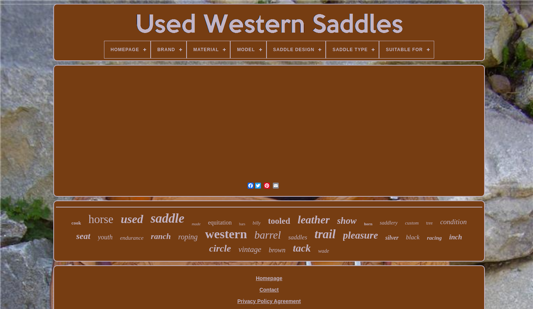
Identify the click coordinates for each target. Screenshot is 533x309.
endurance (131, 238)
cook (76, 223)
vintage (249, 249)
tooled (279, 221)
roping (188, 237)
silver (392, 238)
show (347, 221)
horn (368, 224)
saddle (167, 218)
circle (220, 248)
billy (257, 223)
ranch (161, 236)
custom (412, 223)
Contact (269, 290)
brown (277, 250)
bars (242, 224)
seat (83, 236)
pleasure (360, 235)
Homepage (269, 278)
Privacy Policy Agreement (269, 301)
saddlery (389, 223)
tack (302, 248)
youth (105, 237)
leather (314, 219)
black (413, 237)
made (196, 224)
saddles (297, 237)
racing (434, 238)
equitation (220, 222)
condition (453, 222)
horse (100, 219)
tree (429, 223)
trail (325, 234)
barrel (267, 235)
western (226, 234)
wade (323, 251)
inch (455, 237)
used (132, 219)
